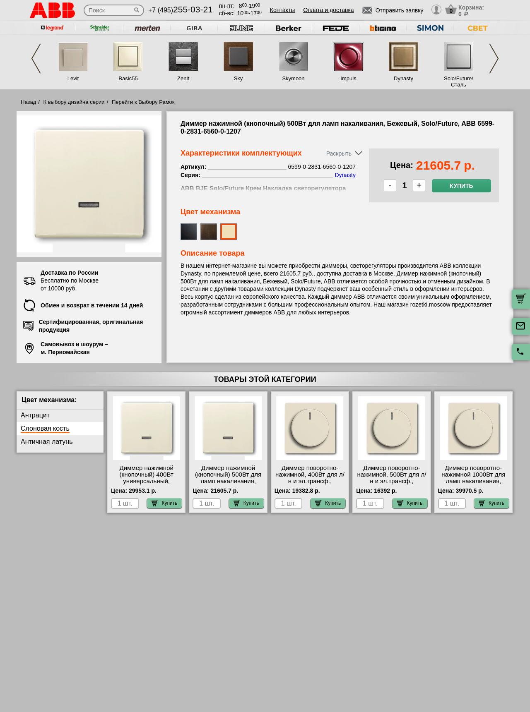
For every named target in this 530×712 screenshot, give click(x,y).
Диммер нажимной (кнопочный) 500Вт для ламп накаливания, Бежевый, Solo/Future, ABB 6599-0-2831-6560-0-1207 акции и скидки (228, 484)
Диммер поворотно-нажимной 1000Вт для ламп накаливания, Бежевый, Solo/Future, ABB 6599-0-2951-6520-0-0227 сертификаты (473, 484)
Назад (28, 102)
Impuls (348, 78)
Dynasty (403, 78)
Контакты (282, 10)
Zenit (183, 78)
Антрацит (35, 415)
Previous (36, 58)
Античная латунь (47, 441)
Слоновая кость (45, 428)
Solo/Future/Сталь (458, 81)
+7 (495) (180, 10)
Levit (73, 78)
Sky (238, 78)
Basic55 (127, 78)
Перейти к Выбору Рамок (143, 102)
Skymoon (293, 78)
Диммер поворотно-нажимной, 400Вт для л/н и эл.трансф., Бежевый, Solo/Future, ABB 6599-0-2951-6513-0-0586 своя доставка (309, 484)
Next (494, 58)
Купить (461, 185)
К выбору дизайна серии (74, 102)
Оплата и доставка (328, 10)
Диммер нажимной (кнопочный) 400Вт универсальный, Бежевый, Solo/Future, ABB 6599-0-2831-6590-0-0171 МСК (146, 484)
